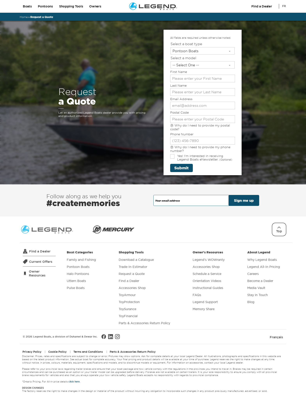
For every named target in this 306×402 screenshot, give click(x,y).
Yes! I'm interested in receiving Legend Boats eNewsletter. (204, 157)
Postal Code (179, 112)
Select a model (183, 58)
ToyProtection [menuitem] (129, 302)
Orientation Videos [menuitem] (207, 281)
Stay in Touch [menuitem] (257, 295)
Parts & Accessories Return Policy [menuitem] (144, 323)
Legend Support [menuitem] (205, 302)
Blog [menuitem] (250, 302)
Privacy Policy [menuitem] (31, 351)
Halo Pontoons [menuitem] (78, 273)
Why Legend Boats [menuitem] (262, 259)
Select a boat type (186, 44)
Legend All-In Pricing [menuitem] (263, 266)
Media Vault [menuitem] (256, 288)
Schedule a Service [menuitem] (207, 273)
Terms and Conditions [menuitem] (88, 351)
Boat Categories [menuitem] (81, 270)
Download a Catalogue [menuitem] (136, 259)
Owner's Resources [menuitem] (209, 281)
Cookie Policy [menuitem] (57, 351)
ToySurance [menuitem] (127, 309)
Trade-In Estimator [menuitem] (133, 266)
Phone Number (181, 134)
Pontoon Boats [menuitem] (78, 266)
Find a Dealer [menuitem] (129, 281)
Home (24, 17)
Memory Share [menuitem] (203, 309)
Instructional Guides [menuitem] (208, 288)
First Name (178, 72)
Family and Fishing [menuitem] (81, 259)
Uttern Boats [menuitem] (76, 281)
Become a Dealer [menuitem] (260, 281)
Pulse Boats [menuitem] (76, 288)
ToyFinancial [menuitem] (128, 316)
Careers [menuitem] (253, 273)
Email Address (181, 99)
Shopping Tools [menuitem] (144, 288)
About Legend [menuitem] (263, 277)
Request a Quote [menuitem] (132, 273)
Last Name (178, 85)
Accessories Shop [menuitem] (132, 288)
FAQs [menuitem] (197, 295)
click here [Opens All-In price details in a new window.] (74, 381)
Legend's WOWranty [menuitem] (209, 259)
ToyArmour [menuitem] (127, 295)
